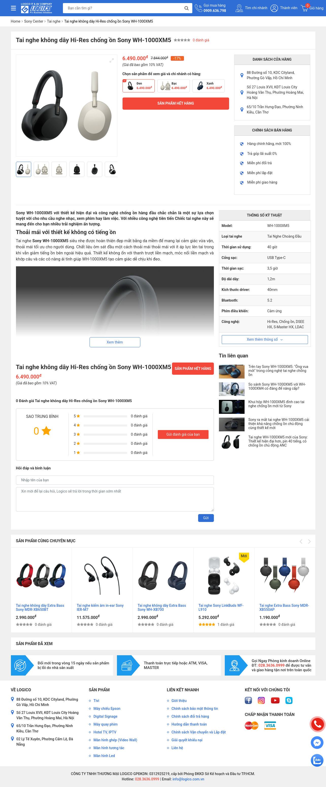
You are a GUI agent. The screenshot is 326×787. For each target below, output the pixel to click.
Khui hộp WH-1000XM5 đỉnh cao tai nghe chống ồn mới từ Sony (276, 404)
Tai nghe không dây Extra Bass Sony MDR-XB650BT (40, 607)
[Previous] (21, 169)
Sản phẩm (99, 689)
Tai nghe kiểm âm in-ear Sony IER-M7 (100, 607)
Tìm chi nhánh (251, 8)
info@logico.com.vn (187, 779)
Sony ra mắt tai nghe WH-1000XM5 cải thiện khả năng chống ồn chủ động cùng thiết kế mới (278, 424)
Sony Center (33, 21)
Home (16, 21)
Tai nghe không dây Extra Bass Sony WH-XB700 (162, 607)
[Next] (111, 169)
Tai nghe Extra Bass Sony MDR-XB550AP (284, 607)
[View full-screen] (112, 60)
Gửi (206, 518)
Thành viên (283, 8)
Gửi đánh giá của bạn (183, 434)
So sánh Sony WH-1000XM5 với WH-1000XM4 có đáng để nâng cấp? (277, 386)
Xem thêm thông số (265, 339)
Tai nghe (53, 21)
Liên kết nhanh (183, 689)
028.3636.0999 (146, 779)
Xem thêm (115, 342)
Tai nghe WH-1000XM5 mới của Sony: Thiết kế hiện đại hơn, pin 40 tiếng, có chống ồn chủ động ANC (278, 441)
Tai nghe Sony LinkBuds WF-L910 (221, 607)
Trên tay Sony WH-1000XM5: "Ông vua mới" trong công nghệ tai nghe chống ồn (278, 371)
